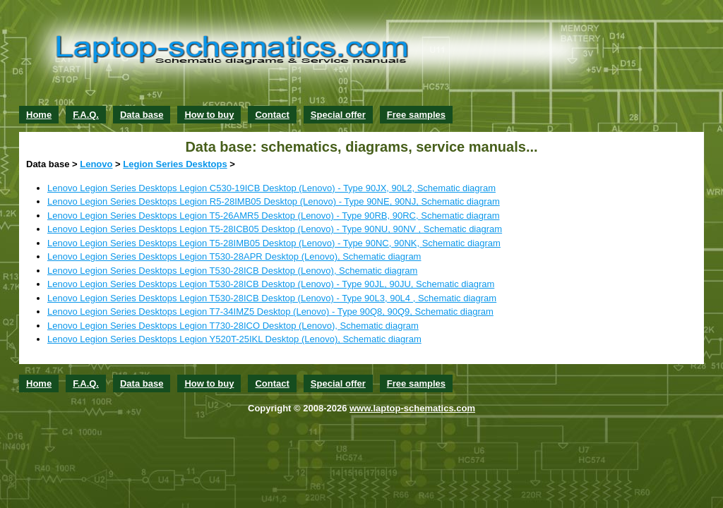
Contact (272, 114)
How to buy (209, 114)
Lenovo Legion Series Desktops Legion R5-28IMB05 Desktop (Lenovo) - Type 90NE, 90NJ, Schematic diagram (273, 201)
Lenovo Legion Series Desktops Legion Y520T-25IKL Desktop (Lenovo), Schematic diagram (234, 339)
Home (39, 114)
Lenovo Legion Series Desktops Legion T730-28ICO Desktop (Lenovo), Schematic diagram (233, 325)
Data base (141, 114)
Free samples (416, 114)
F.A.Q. (86, 114)
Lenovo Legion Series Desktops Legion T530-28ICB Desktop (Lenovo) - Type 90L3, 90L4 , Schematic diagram (271, 298)
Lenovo (96, 164)
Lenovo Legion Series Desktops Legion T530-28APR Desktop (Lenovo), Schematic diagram (234, 256)
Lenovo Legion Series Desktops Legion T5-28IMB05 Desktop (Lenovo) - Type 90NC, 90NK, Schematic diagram (274, 243)
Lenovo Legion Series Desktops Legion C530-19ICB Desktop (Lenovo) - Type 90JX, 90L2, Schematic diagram (271, 188)
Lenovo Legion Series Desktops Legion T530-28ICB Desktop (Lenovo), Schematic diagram (232, 270)
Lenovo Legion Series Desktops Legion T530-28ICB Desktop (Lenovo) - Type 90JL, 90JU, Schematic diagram (270, 284)
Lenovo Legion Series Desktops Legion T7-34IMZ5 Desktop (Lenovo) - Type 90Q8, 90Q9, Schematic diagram (270, 311)
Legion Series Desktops (175, 164)
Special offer (338, 114)
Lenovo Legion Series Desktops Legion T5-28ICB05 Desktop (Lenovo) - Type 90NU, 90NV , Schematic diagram (274, 229)
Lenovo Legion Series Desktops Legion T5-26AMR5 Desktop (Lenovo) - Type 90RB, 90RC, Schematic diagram (273, 215)
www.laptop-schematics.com (412, 408)
